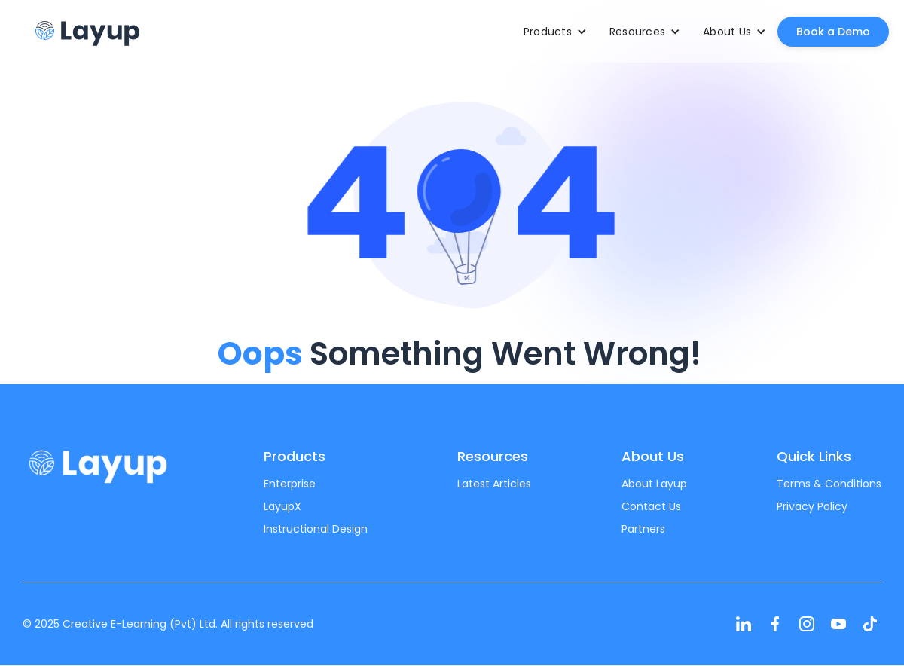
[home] (86, 31)
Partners (643, 528)
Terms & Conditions (829, 483)
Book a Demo (833, 31)
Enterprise (290, 483)
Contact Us (651, 506)
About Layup (654, 483)
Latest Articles (494, 483)
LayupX (282, 506)
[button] (555, 31)
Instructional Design (316, 528)
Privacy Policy (812, 506)
